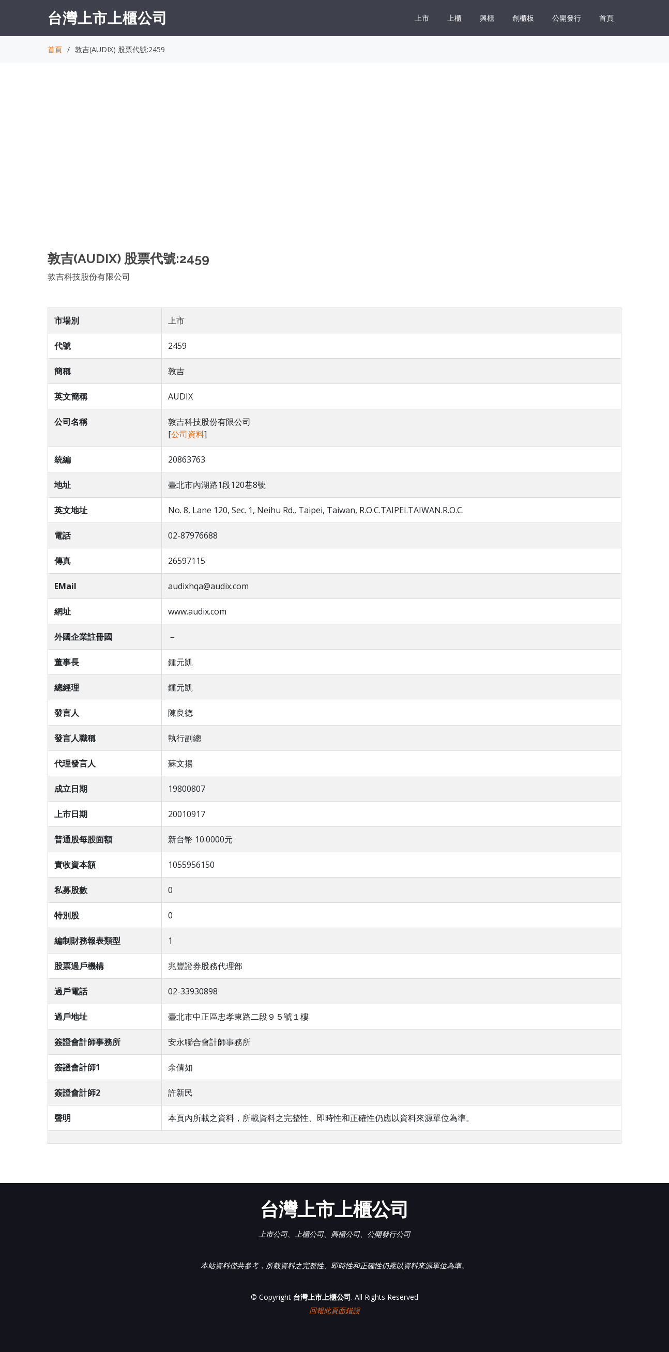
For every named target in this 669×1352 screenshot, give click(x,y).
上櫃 (454, 18)
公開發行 (566, 18)
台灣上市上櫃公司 (108, 17)
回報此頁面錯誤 (334, 1310)
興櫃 (487, 18)
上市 (422, 18)
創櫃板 (523, 18)
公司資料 (187, 434)
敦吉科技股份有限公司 (89, 276)
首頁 (606, 18)
